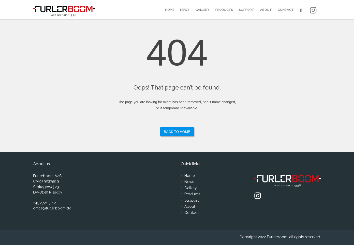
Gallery (202, 10)
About (266, 10)
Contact (286, 10)
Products (224, 10)
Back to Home (177, 132)
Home (169, 10)
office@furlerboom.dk (52, 208)
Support (246, 10)
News (185, 10)
